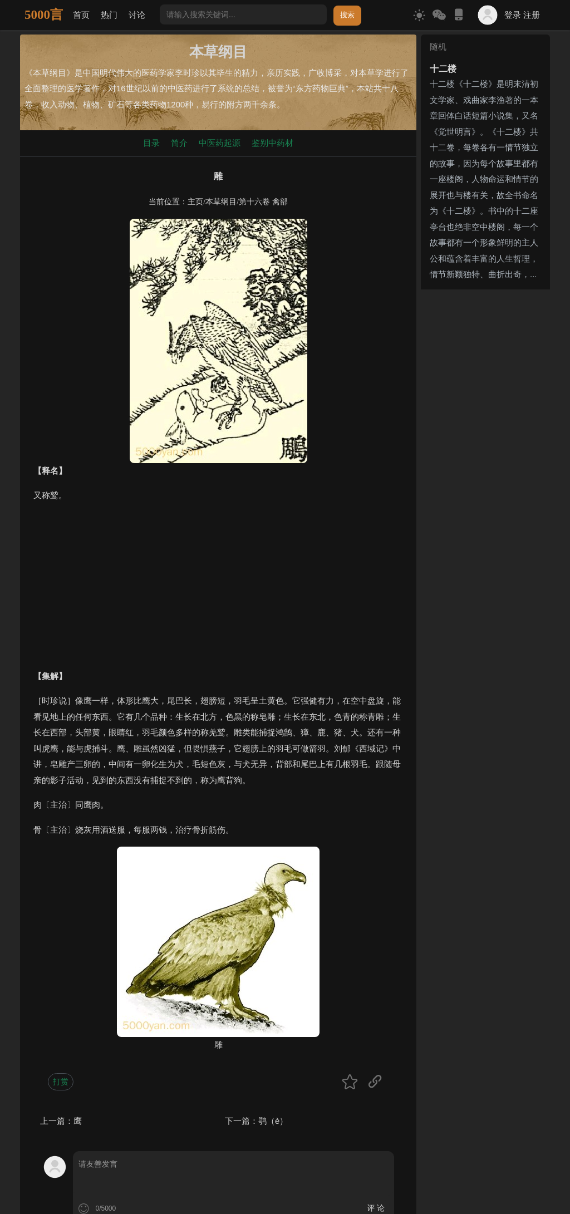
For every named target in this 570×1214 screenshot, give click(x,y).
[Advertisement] (218, 591)
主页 (195, 202)
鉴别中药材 (272, 143)
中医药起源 (219, 143)
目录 (151, 143)
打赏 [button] (60, 1081)
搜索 (347, 15)
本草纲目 (221, 202)
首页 (81, 14)
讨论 (137, 14)
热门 (109, 14)
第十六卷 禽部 (263, 202)
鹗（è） (273, 1120)
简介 (179, 143)
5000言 (43, 15)
